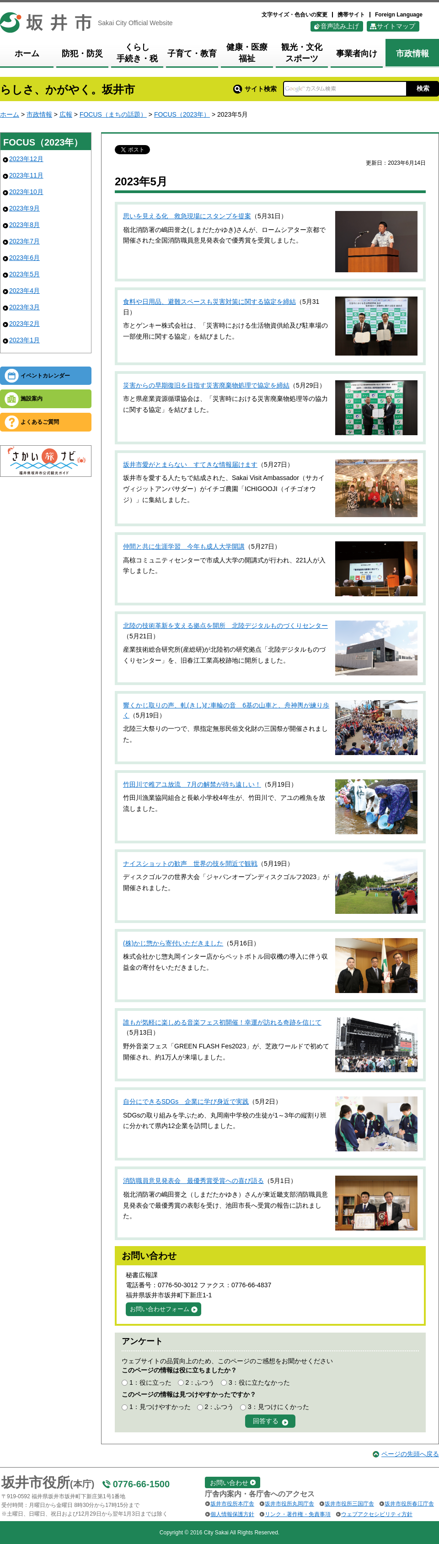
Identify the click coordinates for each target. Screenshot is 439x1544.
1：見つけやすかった (160, 1406)
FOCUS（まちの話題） (113, 114)
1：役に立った (150, 1382)
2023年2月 (24, 323)
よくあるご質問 (40, 422)
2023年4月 (24, 290)
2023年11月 (26, 175)
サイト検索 (255, 88)
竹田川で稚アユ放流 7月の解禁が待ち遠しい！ (192, 784)
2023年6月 (24, 257)
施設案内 (32, 398)
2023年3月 (24, 307)
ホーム (9, 114)
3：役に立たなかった (259, 1382)
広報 (65, 114)
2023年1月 (24, 340)
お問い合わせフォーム (159, 1309)
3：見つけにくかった (278, 1406)
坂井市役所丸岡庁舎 (289, 1504)
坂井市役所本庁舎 (232, 1504)
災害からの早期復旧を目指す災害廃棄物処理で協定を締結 (206, 385)
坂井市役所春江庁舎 (409, 1504)
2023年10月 (26, 191)
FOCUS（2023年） (182, 114)
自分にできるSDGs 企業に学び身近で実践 (186, 1101)
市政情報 (39, 114)
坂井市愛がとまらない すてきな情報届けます (190, 464)
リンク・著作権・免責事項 (298, 1514)
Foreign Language (399, 14)
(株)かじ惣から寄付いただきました (173, 943)
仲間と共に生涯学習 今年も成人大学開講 (184, 546)
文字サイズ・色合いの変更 (294, 14)
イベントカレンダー (45, 376)
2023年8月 (24, 224)
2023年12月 (26, 158)
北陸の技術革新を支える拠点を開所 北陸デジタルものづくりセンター (225, 625)
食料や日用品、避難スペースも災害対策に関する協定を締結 (209, 301)
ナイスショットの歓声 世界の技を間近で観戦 (190, 863)
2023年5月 (24, 274)
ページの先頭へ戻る (410, 1454)
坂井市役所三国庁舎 (349, 1504)
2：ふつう (199, 1382)
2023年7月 (24, 241)
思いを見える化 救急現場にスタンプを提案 (187, 216)
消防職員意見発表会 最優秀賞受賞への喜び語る (193, 1180)
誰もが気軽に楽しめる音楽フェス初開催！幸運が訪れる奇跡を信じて (222, 1022)
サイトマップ (396, 26)
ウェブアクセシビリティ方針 (376, 1514)
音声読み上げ (340, 26)
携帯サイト (351, 14)
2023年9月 (24, 208)
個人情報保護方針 (232, 1514)
